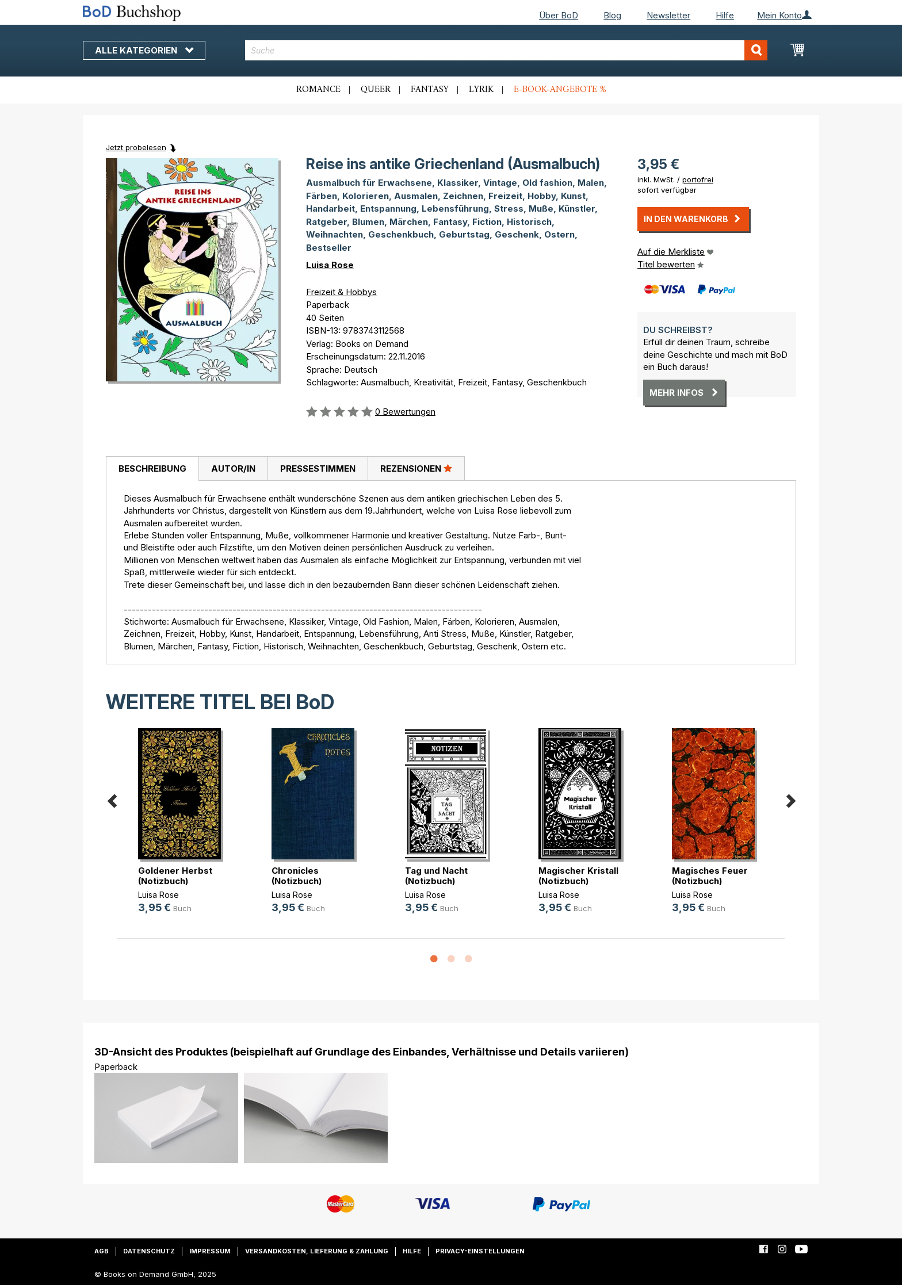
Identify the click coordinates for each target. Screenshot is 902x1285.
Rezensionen (416, 468)
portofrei (697, 179)
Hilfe (725, 15)
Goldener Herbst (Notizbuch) (175, 875)
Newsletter (668, 15)
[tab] (152, 468)
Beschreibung (152, 468)
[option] (184, 830)
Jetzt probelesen (136, 147)
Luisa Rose (330, 264)
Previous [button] (111, 799)
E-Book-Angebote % (560, 90)
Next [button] (790, 799)
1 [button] (433, 959)
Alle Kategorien (144, 50)
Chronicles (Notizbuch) (297, 875)
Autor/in (233, 468)
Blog (612, 15)
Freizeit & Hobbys (341, 291)
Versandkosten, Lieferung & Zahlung (316, 1251)
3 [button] (468, 959)
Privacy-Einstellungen (480, 1251)
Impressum (210, 1251)
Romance (318, 90)
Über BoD (558, 15)
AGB (101, 1251)
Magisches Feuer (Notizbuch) (710, 875)
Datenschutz (149, 1251)
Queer (376, 90)
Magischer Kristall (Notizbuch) (578, 875)
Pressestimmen (318, 468)
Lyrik (481, 90)
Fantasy (430, 90)
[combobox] (506, 50)
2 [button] (451, 959)
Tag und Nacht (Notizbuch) (436, 875)
